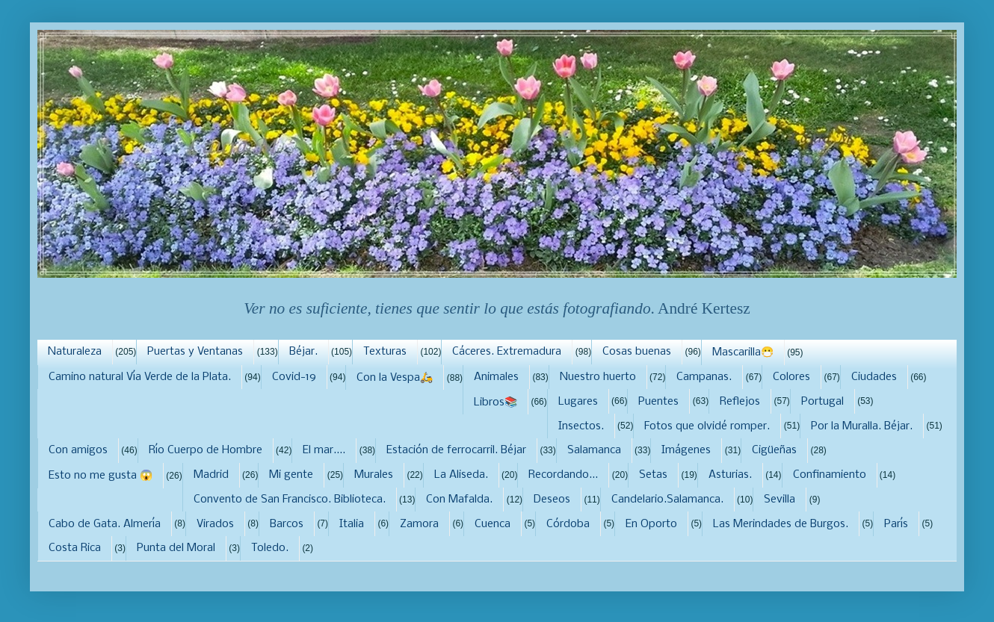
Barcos (286, 524)
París (896, 524)
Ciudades (874, 377)
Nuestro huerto (598, 377)
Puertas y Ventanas (195, 352)
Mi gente (291, 475)
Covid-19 (294, 377)
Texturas (385, 352)
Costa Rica (75, 548)
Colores (791, 377)
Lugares (578, 402)
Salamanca (594, 450)
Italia (351, 524)
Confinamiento (829, 475)
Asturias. (730, 475)
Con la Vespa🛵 (394, 378)
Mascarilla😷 (743, 352)
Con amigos (78, 450)
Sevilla (779, 500)
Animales (496, 377)
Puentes (658, 402)
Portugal (822, 402)
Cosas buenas (636, 352)
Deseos (552, 500)
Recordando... (563, 475)
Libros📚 (495, 402)
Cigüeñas (774, 450)
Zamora (419, 524)
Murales (373, 475)
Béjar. (303, 352)
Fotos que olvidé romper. (707, 426)
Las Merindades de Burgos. (780, 524)
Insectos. (581, 426)
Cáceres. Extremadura (506, 352)
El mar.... (324, 450)
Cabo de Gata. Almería (105, 524)
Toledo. (269, 548)
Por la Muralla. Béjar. (862, 426)
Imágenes (686, 450)
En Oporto (651, 524)
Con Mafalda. (459, 500)
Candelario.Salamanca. (667, 500)
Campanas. (704, 377)
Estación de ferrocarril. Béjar (456, 450)
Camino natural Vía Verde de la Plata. (140, 377)
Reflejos (740, 402)
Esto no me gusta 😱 (100, 476)
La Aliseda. (461, 475)
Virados (215, 524)
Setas (653, 475)
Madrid (211, 475)
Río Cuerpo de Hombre (205, 450)
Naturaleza (75, 352)
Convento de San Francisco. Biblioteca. (290, 500)
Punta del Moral (176, 548)
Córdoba (568, 524)
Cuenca (492, 524)
